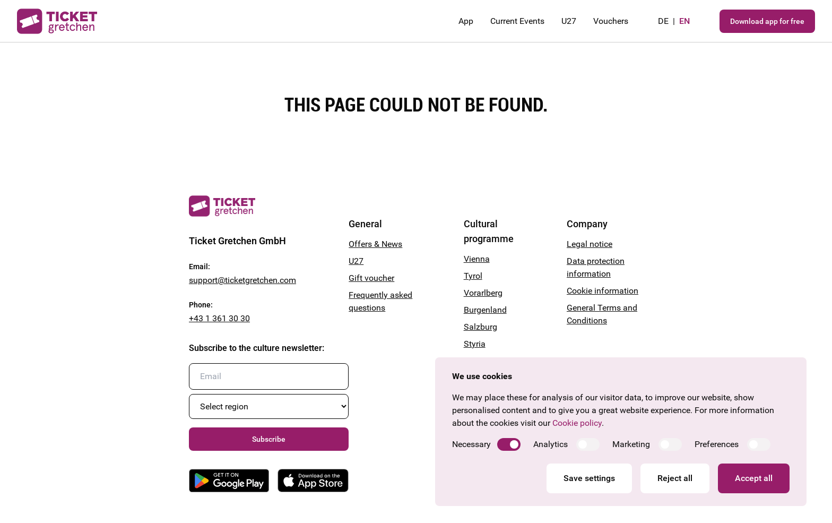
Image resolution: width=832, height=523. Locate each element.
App (465, 21)
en (684, 21)
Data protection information (596, 267)
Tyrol (473, 276)
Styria (475, 344)
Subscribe (268, 439)
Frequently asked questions (380, 301)
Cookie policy (577, 423)
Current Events (517, 21)
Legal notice (589, 244)
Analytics (550, 444)
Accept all (754, 478)
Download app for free (767, 21)
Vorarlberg (483, 293)
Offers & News (375, 244)
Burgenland (485, 310)
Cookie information (602, 291)
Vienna (477, 259)
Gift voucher (371, 278)
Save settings (589, 478)
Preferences (717, 444)
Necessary (471, 444)
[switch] (509, 444)
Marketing (631, 444)
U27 (568, 21)
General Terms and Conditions (602, 314)
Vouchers (610, 21)
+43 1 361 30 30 (219, 318)
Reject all (674, 478)
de (663, 21)
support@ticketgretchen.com (242, 280)
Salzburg (480, 327)
